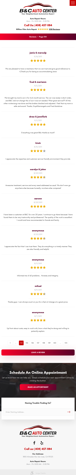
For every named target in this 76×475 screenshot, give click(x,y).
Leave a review (38, 352)
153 (66, 343)
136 (32, 343)
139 (49, 343)
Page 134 (43, 37)
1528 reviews (54, 29)
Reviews (32, 37)
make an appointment (38, 387)
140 (54, 343)
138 (43, 343)
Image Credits (41, 473)
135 (27, 343)
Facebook (34, 443)
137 (38, 343)
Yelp (41, 443)
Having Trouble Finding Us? (38, 403)
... (15, 343)
